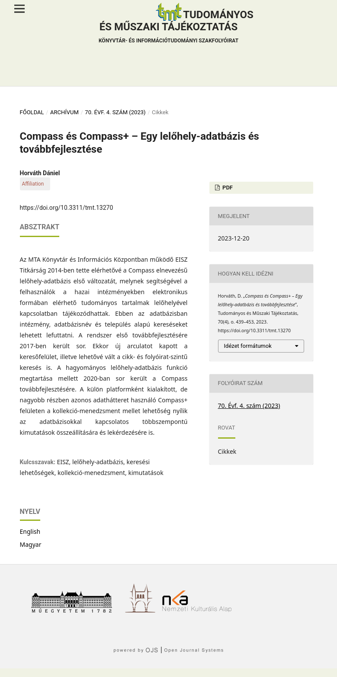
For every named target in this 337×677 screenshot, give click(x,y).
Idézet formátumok (248, 346)
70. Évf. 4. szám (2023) (115, 112)
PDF (227, 187)
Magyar (31, 544)
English (30, 531)
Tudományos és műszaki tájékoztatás (176, 28)
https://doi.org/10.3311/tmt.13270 (66, 207)
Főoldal (32, 112)
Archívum (64, 112)
